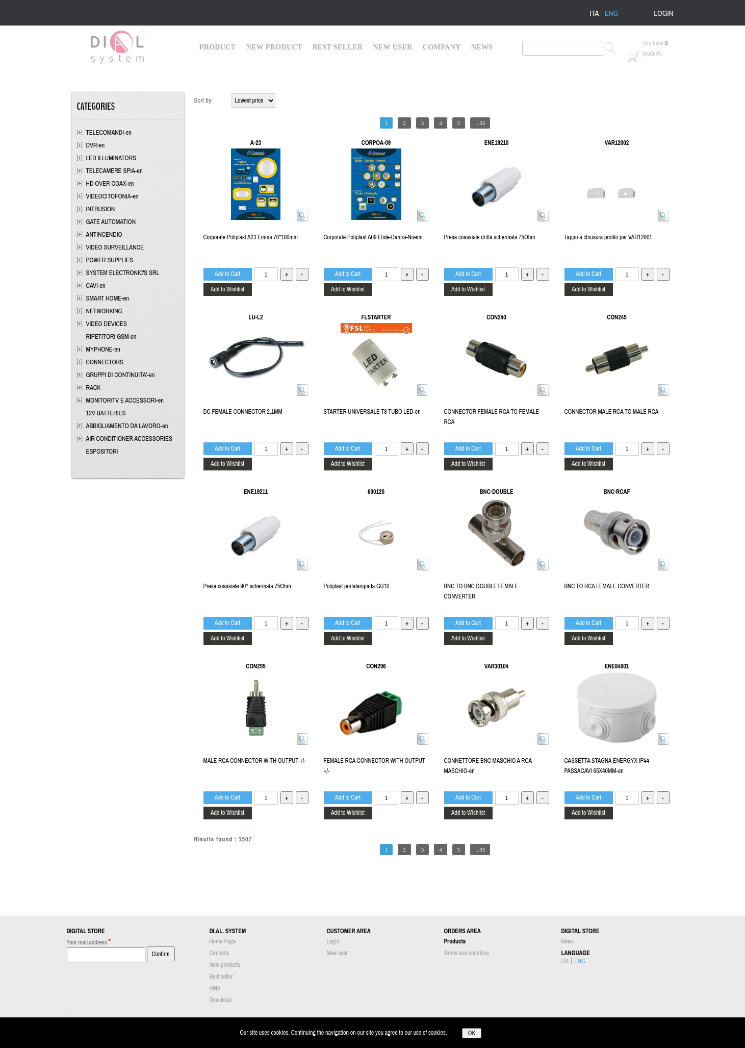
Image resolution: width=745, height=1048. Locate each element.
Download (221, 1000)
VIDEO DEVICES (106, 323)
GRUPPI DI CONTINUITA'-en (120, 374)
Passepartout (386, 1043)
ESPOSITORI (102, 451)
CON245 (616, 317)
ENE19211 (256, 492)
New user (337, 953)
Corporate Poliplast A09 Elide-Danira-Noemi (373, 237)
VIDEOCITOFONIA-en (112, 196)
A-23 (255, 143)
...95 (480, 123)
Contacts (219, 953)
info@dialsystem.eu (533, 1022)
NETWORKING (104, 311)
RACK (93, 387)
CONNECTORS (104, 362)
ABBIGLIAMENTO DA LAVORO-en (127, 425)
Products (455, 941)
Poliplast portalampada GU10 (357, 586)
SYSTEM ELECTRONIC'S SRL (123, 272)
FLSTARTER (376, 317)
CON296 (376, 666)
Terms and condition (467, 953)
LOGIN (663, 13)
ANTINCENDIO (104, 234)
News (567, 941)
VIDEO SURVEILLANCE (115, 247)
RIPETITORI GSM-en (111, 336)
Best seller (221, 976)
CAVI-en (96, 285)
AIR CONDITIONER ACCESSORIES (129, 438)
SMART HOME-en (108, 298)
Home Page (223, 941)
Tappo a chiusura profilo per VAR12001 (608, 237)
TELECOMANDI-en (109, 132)
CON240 (496, 317)
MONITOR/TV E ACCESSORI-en (125, 400)
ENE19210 (496, 143)
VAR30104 (496, 666)
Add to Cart (227, 274)
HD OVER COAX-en (110, 183)
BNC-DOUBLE (496, 492)
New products (225, 965)
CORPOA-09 (376, 143)
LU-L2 (256, 317)
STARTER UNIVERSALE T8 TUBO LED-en (372, 412)
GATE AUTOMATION (111, 221)
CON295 (255, 666)
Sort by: (203, 100)
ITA (594, 13)
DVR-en (95, 145)
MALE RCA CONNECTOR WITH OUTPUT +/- (254, 761)
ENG (612, 13)
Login (333, 941)
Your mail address (89, 941)
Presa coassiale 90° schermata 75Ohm (247, 586)
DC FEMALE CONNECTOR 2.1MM (242, 412)
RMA (215, 988)
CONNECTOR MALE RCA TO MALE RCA (611, 412)
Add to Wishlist (227, 289)
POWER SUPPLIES (109, 260)
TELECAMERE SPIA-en (114, 170)
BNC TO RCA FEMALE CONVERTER (606, 586)
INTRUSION (100, 209)
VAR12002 (617, 143)
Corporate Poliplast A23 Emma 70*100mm (250, 237)
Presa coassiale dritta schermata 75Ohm (489, 237)
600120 (376, 492)
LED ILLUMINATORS (111, 158)
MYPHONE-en (103, 349)
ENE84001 (617, 666)
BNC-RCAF (617, 492)
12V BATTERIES (106, 413)
